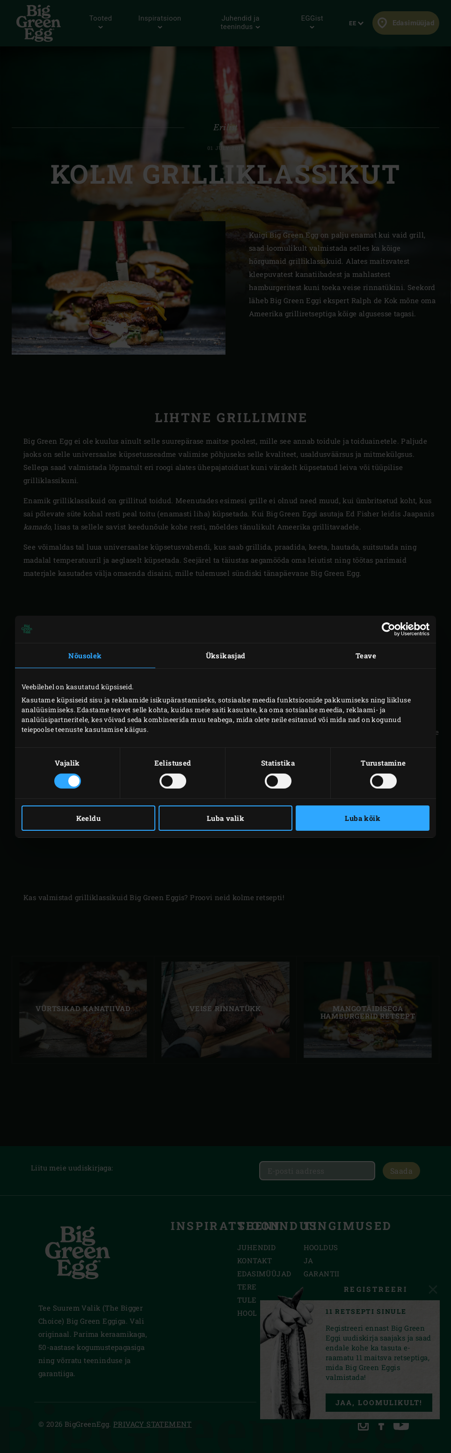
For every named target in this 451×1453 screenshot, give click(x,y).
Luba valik (225, 818)
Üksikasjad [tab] (226, 655)
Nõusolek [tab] (85, 655)
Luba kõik (362, 818)
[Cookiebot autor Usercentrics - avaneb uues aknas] (388, 629)
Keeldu (88, 818)
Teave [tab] (366, 655)
